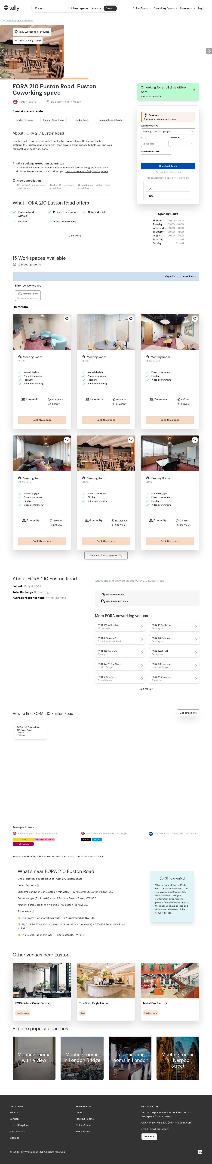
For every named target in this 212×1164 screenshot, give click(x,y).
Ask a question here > (117, 600)
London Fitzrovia (24, 120)
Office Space (83, 1125)
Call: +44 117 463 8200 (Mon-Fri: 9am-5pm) (166, 1122)
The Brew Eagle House (94, 1003)
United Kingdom (19, 1125)
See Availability (168, 166)
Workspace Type (149, 126)
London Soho (81, 120)
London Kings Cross (53, 120)
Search (110, 8)
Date (143, 137)
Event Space (83, 1131)
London (14, 1118)
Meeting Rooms (85, 1118)
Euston (14, 1112)
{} (182, 144)
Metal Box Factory (155, 1003)
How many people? (150, 151)
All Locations (17, 1131)
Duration (174, 137)
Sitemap (15, 1137)
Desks (79, 1112)
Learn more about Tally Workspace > (86, 171)
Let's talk (149, 1136)
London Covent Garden (111, 120)
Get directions (188, 712)
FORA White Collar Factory (33, 1003)
